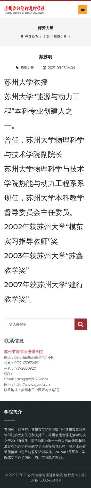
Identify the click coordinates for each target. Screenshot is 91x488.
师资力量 (60, 36)
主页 (46, 36)
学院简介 (13, 411)
